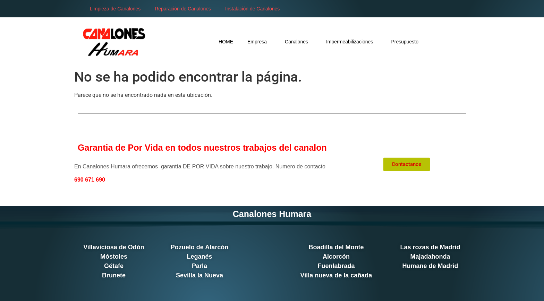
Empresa (218, 41)
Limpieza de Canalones (107, 8)
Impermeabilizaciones (311, 41)
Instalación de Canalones (244, 8)
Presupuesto (364, 41)
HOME (185, 41)
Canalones (257, 41)
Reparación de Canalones (174, 8)
